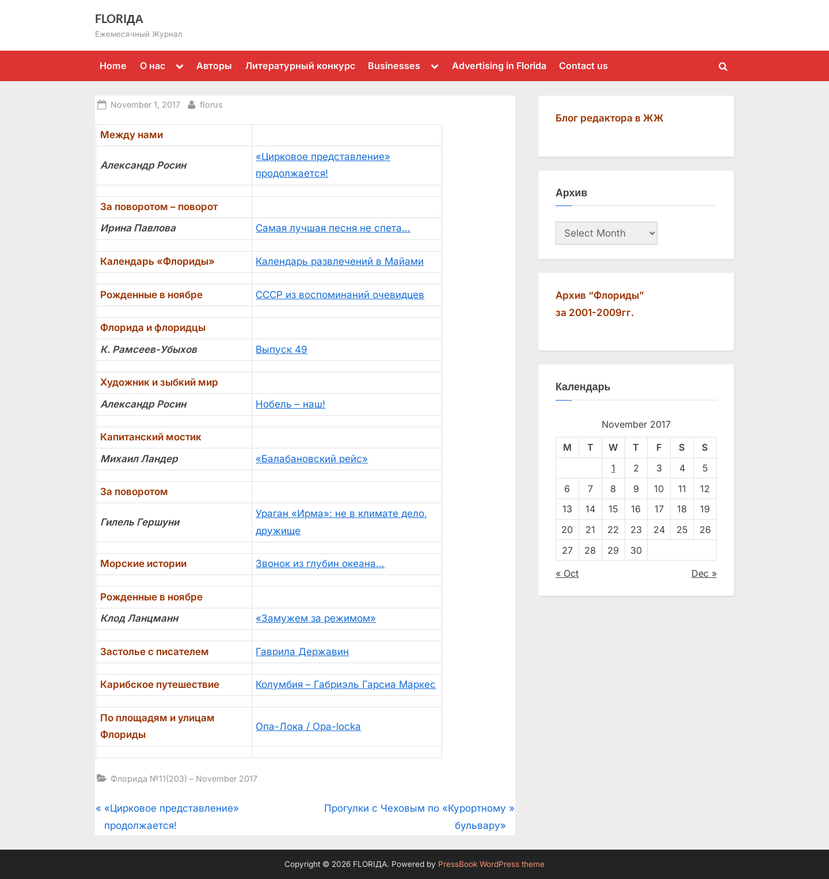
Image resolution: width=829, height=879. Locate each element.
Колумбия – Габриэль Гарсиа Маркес (346, 684)
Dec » (704, 573)
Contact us (583, 65)
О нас (152, 65)
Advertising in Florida (499, 65)
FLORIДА (119, 18)
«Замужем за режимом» (316, 618)
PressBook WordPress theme (491, 864)
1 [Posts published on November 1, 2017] (613, 468)
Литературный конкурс (300, 65)
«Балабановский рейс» (312, 459)
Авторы (214, 65)
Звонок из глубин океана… (320, 563)
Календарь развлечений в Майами (340, 261)
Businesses (394, 65)
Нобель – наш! (290, 404)
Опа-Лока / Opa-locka (308, 726)
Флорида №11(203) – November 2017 (184, 778)
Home (113, 65)
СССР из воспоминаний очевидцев (340, 294)
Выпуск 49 (281, 349)
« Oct (567, 573)
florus (211, 103)
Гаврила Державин (302, 651)
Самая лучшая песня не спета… (333, 228)
